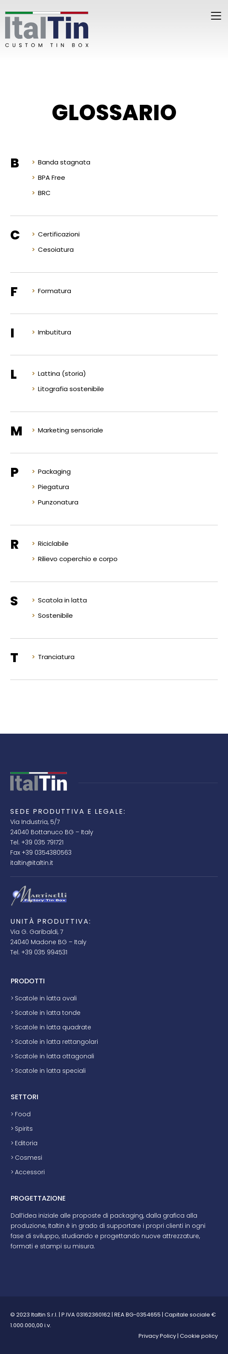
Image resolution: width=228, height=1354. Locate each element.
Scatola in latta (62, 600)
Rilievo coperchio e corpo (78, 558)
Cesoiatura (56, 249)
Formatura (54, 290)
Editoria (26, 1143)
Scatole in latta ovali (46, 998)
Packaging (54, 471)
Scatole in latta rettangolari (56, 1041)
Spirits (24, 1128)
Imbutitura (54, 332)
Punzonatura (58, 502)
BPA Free (51, 177)
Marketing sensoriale (70, 430)
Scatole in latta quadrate (53, 1027)
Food (23, 1114)
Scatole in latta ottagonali (54, 1056)
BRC (44, 192)
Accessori (30, 1172)
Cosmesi (28, 1157)
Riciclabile (53, 543)
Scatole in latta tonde (48, 1012)
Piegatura (53, 486)
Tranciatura (56, 656)
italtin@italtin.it (31, 862)
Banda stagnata (64, 162)
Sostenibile (55, 615)
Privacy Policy (157, 1336)
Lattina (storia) (62, 373)
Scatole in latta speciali (50, 1070)
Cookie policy (199, 1336)
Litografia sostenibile (71, 388)
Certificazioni (59, 234)
